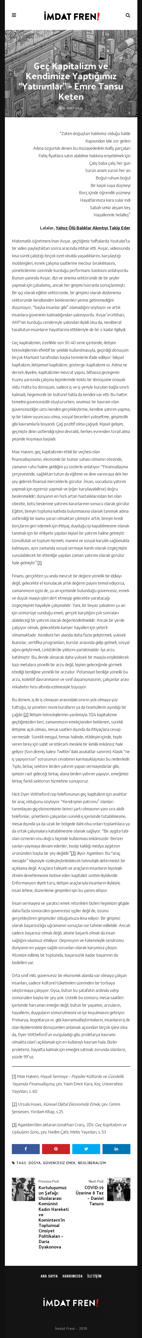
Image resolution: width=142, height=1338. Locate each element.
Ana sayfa (49, 1275)
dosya (35, 1163)
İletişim (94, 1275)
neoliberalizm (92, 1163)
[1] (39, 562)
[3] (73, 853)
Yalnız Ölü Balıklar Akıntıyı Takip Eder (93, 227)
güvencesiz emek (59, 1163)
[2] (26, 714)
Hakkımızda (73, 1275)
